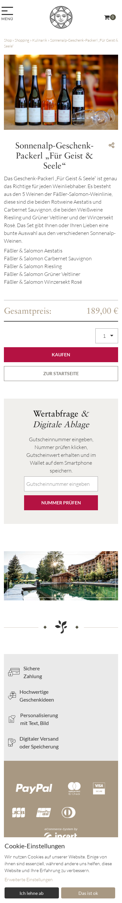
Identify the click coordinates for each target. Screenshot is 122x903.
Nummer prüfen (61, 502)
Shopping (22, 40)
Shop (8, 40)
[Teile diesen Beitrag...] (111, 145)
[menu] (8, 14)
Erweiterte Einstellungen (29, 879)
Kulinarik (39, 40)
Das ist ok (88, 893)
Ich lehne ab (32, 893)
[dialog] (61, 870)
